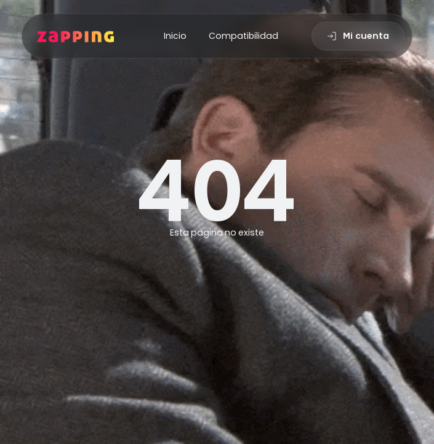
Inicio (175, 35)
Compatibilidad (243, 35)
